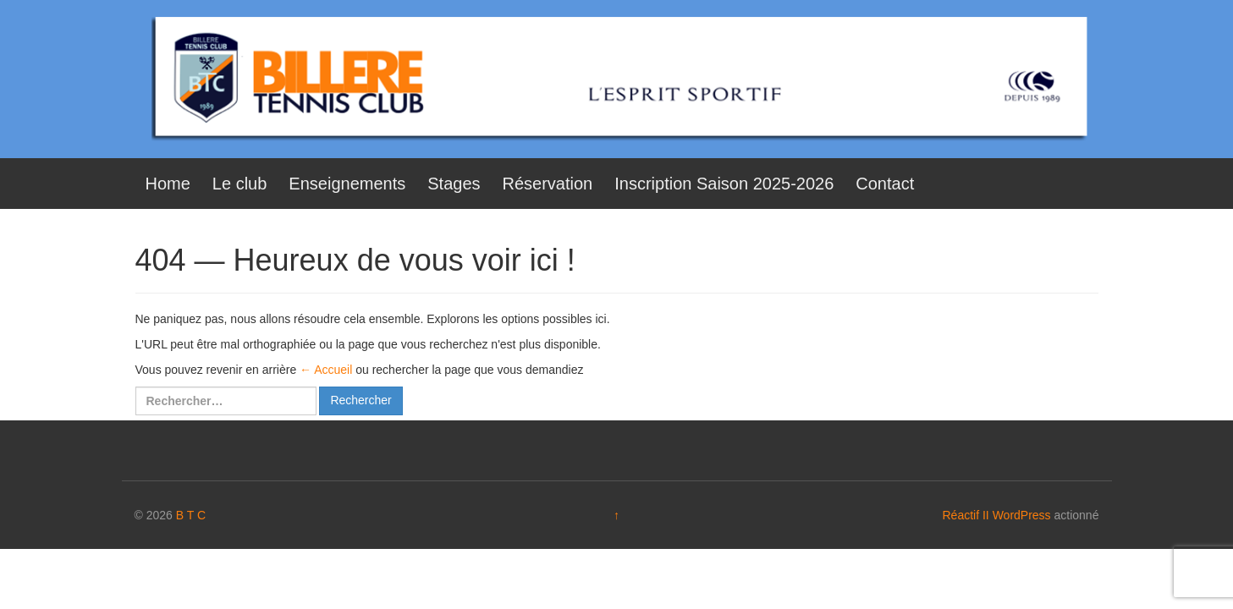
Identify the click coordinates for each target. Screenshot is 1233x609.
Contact (885, 183)
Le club (239, 183)
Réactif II (966, 515)
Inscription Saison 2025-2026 (724, 183)
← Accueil (326, 369)
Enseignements (347, 183)
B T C (191, 515)
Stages (453, 183)
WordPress (1022, 515)
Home (168, 183)
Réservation (548, 183)
